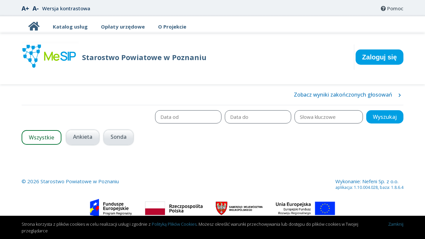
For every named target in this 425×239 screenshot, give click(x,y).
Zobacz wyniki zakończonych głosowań (347, 94)
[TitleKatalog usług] (70, 26)
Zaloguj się (379, 57)
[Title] (34, 28)
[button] (384, 116)
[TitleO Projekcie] (172, 26)
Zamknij (395, 224)
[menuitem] (392, 8)
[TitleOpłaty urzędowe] (123, 26)
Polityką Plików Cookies (174, 224)
